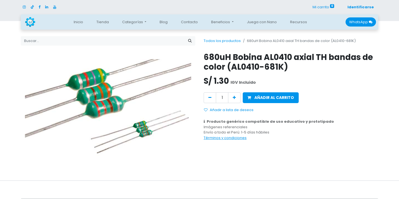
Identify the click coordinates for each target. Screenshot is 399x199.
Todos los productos (222, 40)
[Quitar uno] (210, 97)
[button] (271, 97)
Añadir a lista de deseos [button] (229, 109)
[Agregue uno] (234, 97)
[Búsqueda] (190, 41)
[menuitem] (78, 22)
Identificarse (360, 7)
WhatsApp (360, 22)
